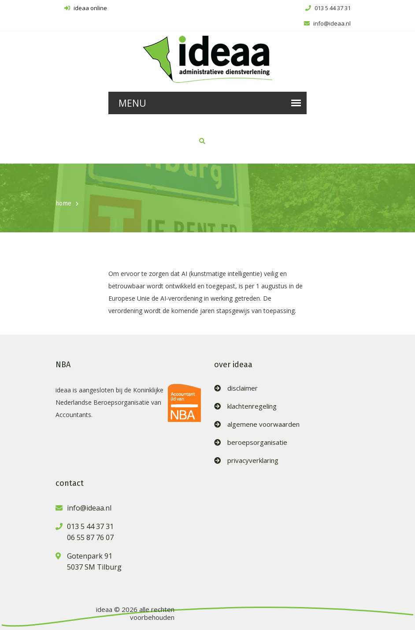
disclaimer (242, 388)
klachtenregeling (252, 406)
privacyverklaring (252, 460)
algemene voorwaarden (263, 424)
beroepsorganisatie (257, 442)
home (63, 203)
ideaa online (85, 8)
